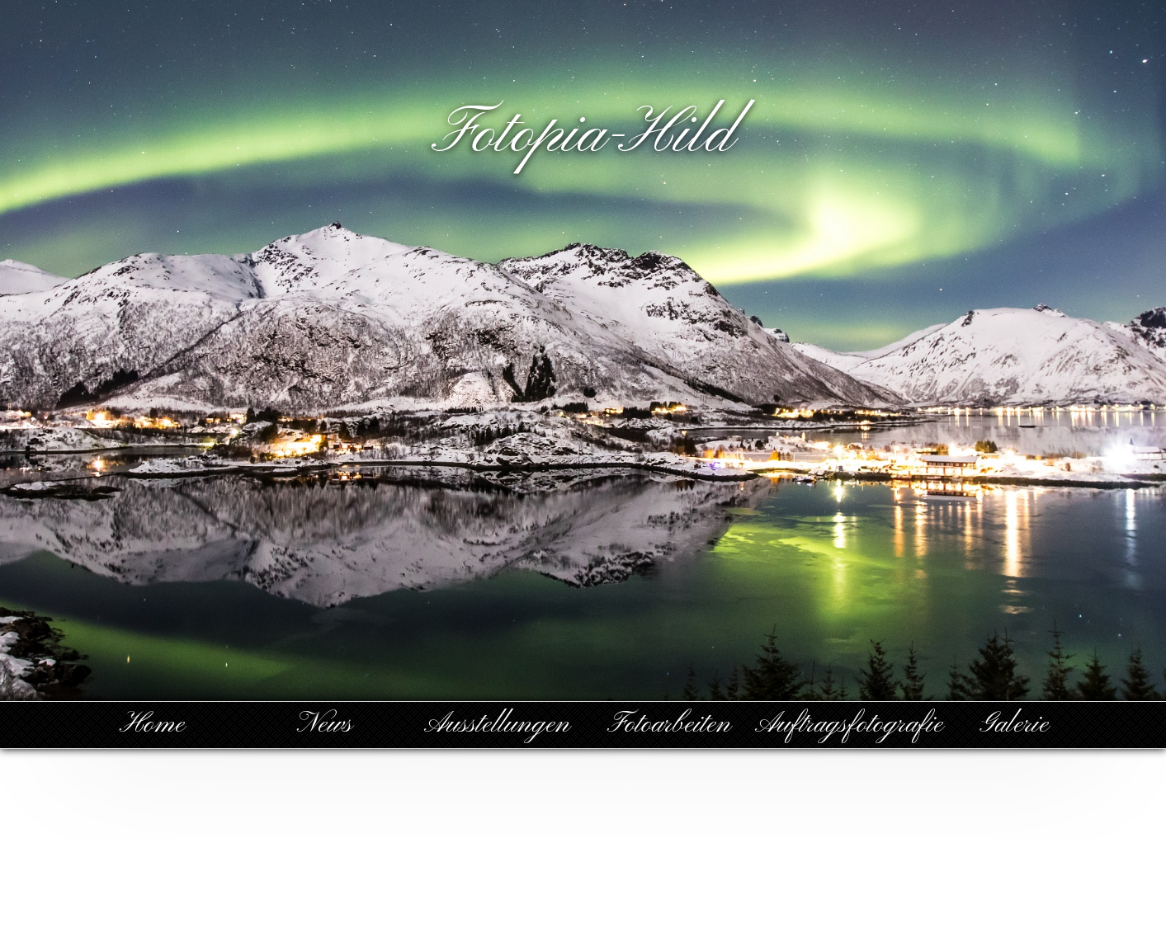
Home (152, 724)
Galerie (1014, 724)
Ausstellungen (497, 724)
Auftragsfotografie (849, 724)
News (324, 724)
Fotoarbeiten (669, 724)
